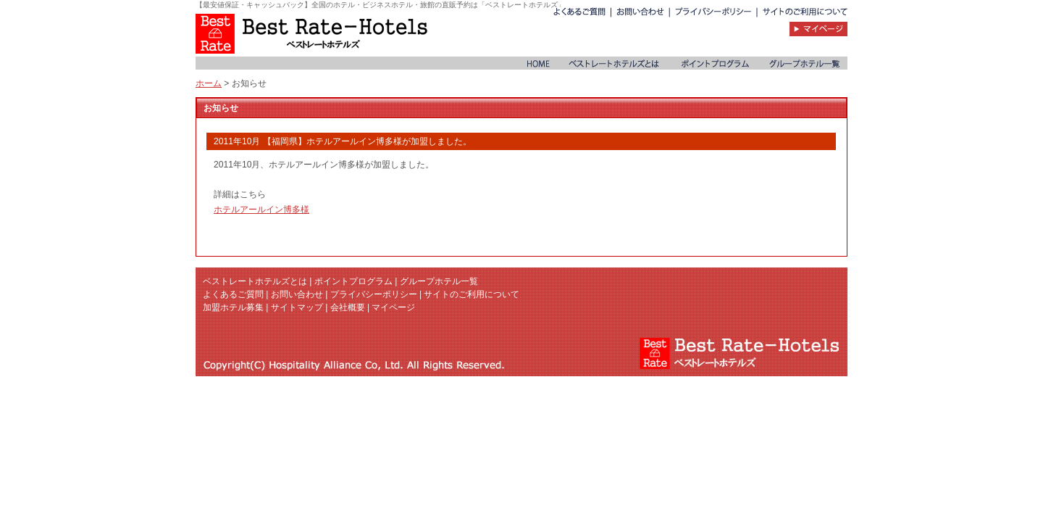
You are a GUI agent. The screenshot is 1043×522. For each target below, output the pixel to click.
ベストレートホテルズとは (255, 281)
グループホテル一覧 (439, 281)
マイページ (393, 307)
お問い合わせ (297, 294)
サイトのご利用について (471, 294)
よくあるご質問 (233, 294)
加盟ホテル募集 (233, 307)
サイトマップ (297, 307)
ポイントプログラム (353, 281)
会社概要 (347, 307)
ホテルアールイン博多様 (261, 209)
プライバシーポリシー (373, 294)
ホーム (209, 83)
